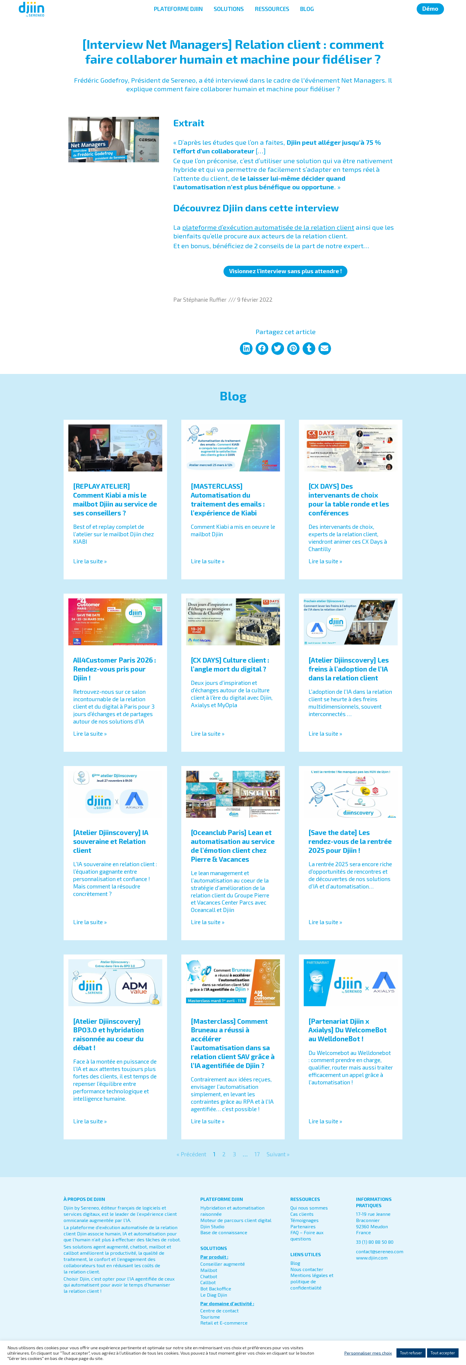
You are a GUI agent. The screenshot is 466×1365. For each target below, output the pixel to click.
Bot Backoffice (215, 1288)
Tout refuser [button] (411, 1352)
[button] (246, 348)
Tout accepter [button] (443, 1352)
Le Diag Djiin (213, 1295)
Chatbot (208, 1276)
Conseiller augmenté (222, 1264)
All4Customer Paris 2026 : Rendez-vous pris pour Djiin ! (114, 669)
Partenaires (303, 1226)
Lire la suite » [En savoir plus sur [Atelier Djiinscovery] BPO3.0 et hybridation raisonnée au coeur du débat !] (90, 1121)
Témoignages (304, 1220)
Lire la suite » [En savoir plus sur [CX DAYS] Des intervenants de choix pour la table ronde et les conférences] (325, 561)
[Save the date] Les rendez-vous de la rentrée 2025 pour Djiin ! (350, 841)
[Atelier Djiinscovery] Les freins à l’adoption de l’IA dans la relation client (348, 669)
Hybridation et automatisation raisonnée (232, 1211)
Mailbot (208, 1270)
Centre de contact (219, 1310)
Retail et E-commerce (224, 1322)
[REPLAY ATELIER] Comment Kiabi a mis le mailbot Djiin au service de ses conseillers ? (115, 499)
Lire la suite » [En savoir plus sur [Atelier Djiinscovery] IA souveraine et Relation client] (90, 922)
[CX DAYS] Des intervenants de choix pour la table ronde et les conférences (348, 499)
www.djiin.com (372, 1257)
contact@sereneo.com (379, 1251)
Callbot (208, 1282)
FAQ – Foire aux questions (306, 1235)
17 (257, 1154)
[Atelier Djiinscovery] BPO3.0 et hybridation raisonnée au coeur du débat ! (108, 1034)
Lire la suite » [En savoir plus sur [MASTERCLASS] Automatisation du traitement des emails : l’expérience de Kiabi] (207, 561)
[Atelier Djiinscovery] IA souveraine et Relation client (110, 841)
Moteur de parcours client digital (235, 1220)
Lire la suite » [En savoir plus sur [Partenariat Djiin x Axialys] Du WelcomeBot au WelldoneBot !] (325, 1121)
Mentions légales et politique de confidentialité (311, 1281)
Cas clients (302, 1214)
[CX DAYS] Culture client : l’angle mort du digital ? (230, 664)
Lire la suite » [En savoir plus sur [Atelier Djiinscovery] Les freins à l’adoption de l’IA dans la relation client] (325, 733)
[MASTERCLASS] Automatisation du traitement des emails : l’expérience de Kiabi (228, 499)
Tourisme (210, 1317)
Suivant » (278, 1154)
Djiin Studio (212, 1226)
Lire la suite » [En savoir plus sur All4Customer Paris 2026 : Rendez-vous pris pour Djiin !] (90, 733)
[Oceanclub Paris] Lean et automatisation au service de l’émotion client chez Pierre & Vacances (233, 845)
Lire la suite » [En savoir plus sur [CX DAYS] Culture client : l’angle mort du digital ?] (207, 733)
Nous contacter (306, 1269)
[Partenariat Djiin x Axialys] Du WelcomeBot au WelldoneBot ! (347, 1030)
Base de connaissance (223, 1232)
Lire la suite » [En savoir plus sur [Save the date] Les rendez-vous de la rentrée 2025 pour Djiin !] (325, 922)
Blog (295, 1263)
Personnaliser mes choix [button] (368, 1352)
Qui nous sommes (309, 1207)
